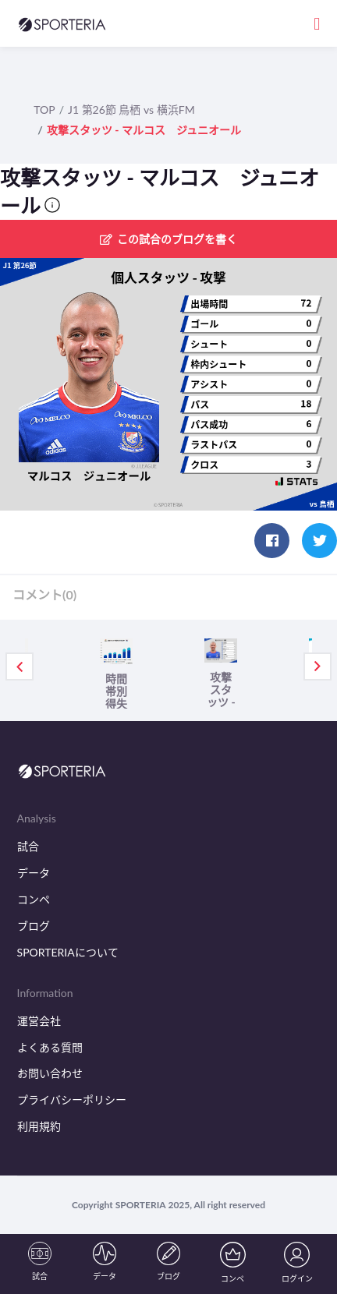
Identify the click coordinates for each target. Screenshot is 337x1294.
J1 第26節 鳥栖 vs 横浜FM (131, 109)
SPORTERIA (140, 1205)
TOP (44, 109)
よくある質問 (50, 1047)
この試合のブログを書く (168, 239)
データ (33, 872)
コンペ (33, 899)
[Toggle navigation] (317, 23)
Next (317, 666)
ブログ (33, 925)
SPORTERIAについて (68, 952)
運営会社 (39, 1020)
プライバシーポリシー (71, 1099)
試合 (28, 846)
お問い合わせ (50, 1073)
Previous (19, 666)
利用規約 (39, 1126)
